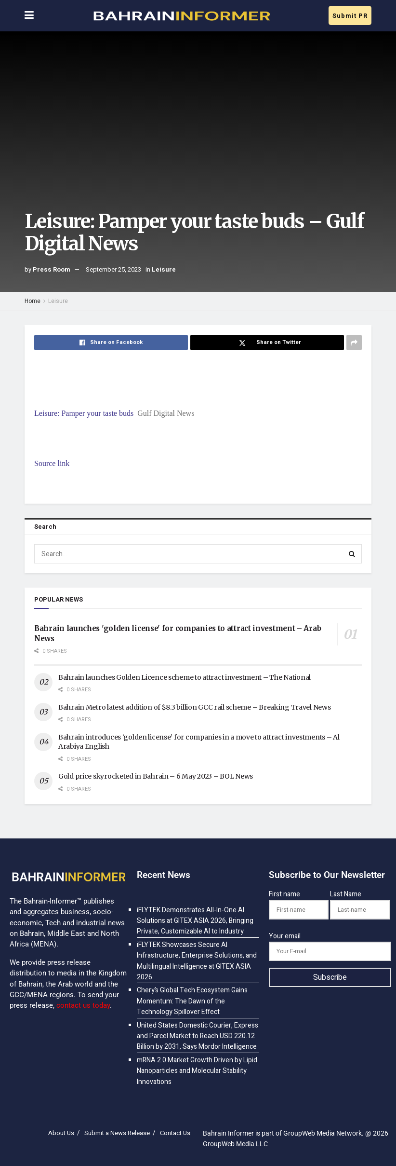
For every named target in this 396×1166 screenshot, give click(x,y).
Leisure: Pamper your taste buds (83, 413)
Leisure (164, 269)
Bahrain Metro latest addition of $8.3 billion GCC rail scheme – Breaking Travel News (194, 707)
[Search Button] (352, 553)
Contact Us (175, 1133)
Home (32, 301)
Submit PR (350, 15)
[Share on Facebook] (111, 342)
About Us (61, 1133)
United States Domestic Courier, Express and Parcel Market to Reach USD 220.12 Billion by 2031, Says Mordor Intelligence (197, 1036)
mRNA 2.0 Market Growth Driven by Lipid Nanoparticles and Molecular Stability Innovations (197, 1071)
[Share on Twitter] (267, 342)
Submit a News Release (117, 1133)
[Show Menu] (29, 15)
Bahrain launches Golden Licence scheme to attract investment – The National (184, 677)
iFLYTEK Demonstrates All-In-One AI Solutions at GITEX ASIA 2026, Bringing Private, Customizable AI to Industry (195, 921)
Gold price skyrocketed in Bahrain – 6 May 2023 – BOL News (155, 776)
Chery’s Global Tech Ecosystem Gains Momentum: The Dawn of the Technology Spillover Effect (192, 1001)
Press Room (51, 269)
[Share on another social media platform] (354, 342)
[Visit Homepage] (181, 16)
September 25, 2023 (113, 269)
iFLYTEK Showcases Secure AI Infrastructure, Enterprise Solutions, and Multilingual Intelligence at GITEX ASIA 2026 (197, 961)
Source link (51, 463)
